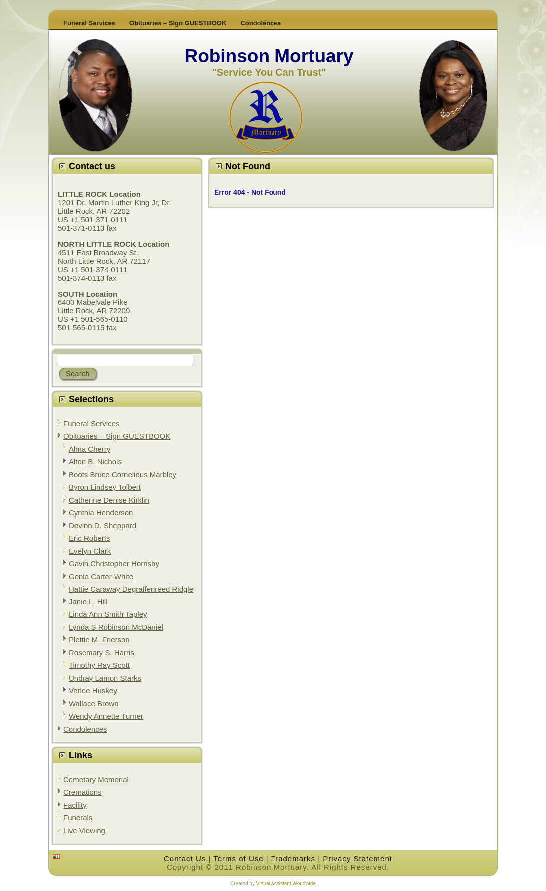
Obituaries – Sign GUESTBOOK (116, 436)
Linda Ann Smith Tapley (108, 614)
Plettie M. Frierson (99, 639)
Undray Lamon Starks (105, 678)
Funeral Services (91, 423)
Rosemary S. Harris (101, 652)
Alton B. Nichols (95, 461)
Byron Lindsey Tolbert (105, 487)
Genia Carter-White (101, 576)
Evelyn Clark (90, 551)
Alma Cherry (89, 449)
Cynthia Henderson (101, 512)
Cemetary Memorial (96, 779)
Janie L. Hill (88, 601)
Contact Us (185, 858)
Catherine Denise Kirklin (109, 500)
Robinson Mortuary (268, 56)
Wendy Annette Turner (106, 716)
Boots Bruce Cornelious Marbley (122, 474)
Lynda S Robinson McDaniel (116, 627)
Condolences (85, 729)
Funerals (77, 817)
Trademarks (293, 858)
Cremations (82, 792)
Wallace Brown (93, 703)
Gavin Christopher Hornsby (114, 563)
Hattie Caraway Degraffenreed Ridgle (131, 589)
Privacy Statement (357, 858)
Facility (75, 805)
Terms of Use (238, 858)
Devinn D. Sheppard (102, 525)
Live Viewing (84, 830)
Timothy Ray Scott (99, 665)
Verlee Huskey (93, 690)
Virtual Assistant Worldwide (286, 883)
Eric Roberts (89, 538)
